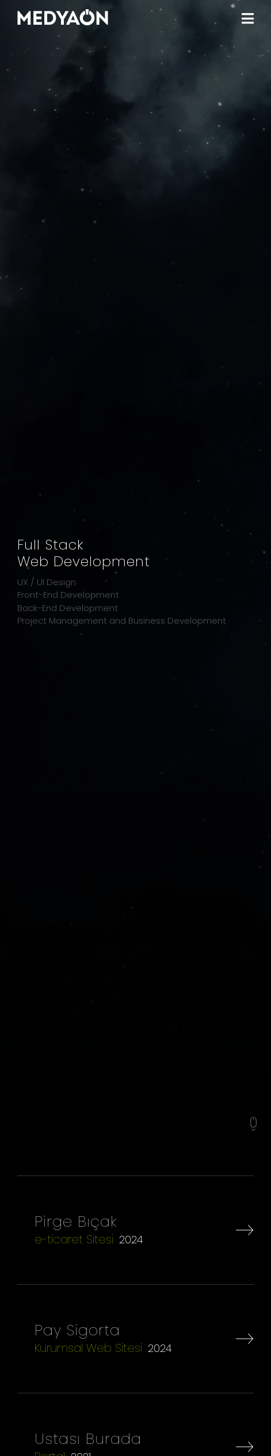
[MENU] (248, 18)
